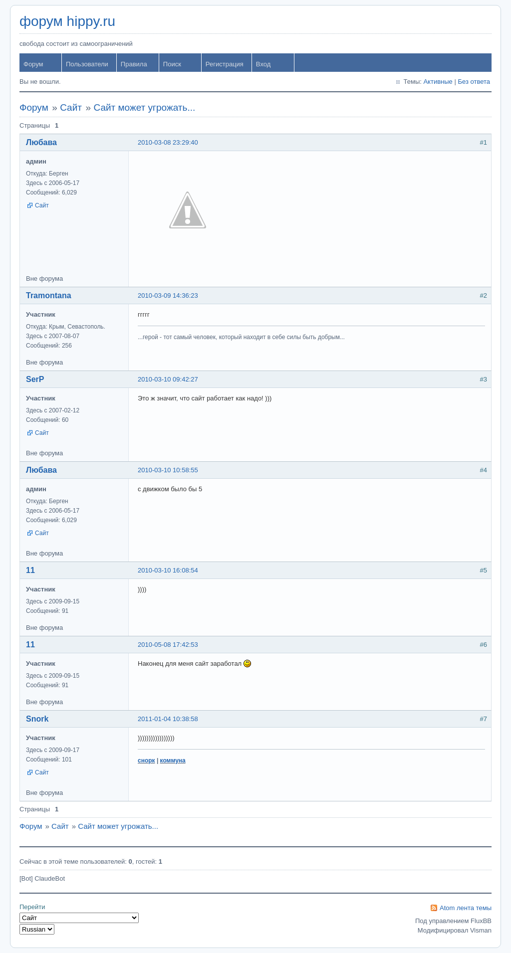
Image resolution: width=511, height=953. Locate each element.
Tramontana (48, 295)
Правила (134, 64)
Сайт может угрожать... (144, 107)
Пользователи (87, 64)
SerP (35, 379)
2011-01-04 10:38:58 (168, 719)
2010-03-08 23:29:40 (168, 142)
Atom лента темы (466, 908)
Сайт (71, 107)
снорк (146, 760)
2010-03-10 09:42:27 (168, 379)
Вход (263, 64)
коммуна (173, 760)
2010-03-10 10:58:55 (168, 470)
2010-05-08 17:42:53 (168, 644)
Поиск (172, 64)
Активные (437, 81)
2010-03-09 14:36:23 (168, 295)
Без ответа (474, 81)
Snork (37, 719)
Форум (33, 64)
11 (30, 570)
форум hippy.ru (67, 21)
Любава (41, 142)
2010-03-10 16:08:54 (168, 570)
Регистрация (225, 64)
